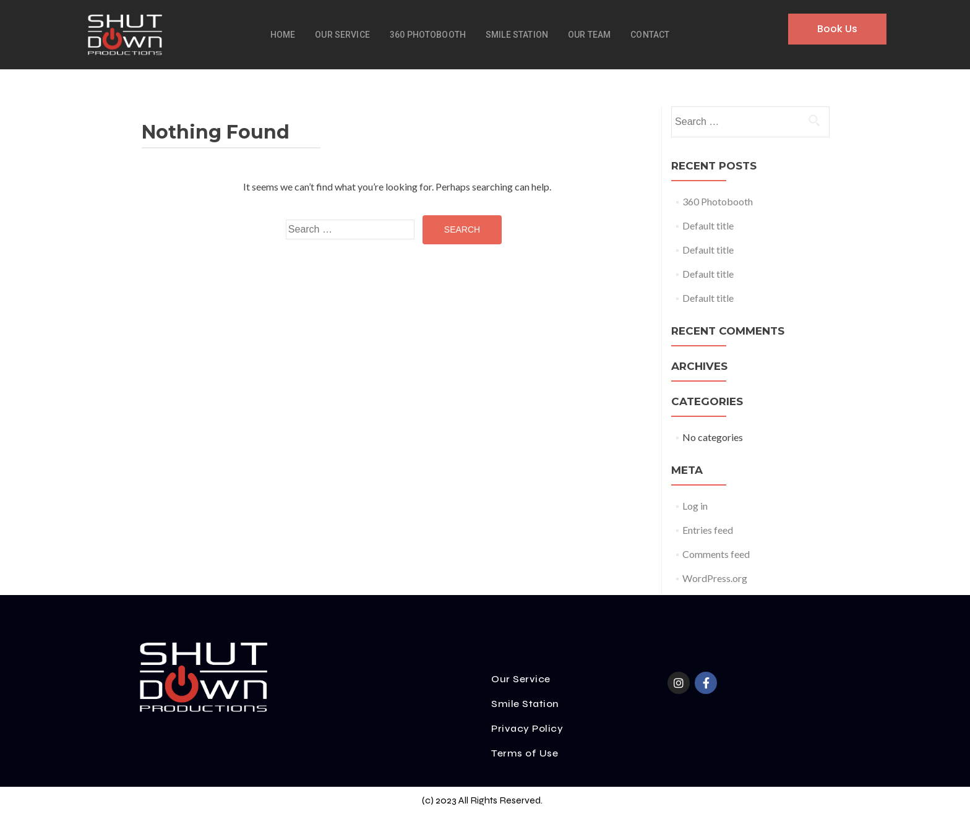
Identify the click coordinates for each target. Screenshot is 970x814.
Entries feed (707, 530)
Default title (708, 225)
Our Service (342, 35)
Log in (695, 506)
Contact (649, 35)
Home (283, 35)
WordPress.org (714, 578)
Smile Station (517, 35)
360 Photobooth (428, 35)
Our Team (589, 35)
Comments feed (716, 554)
